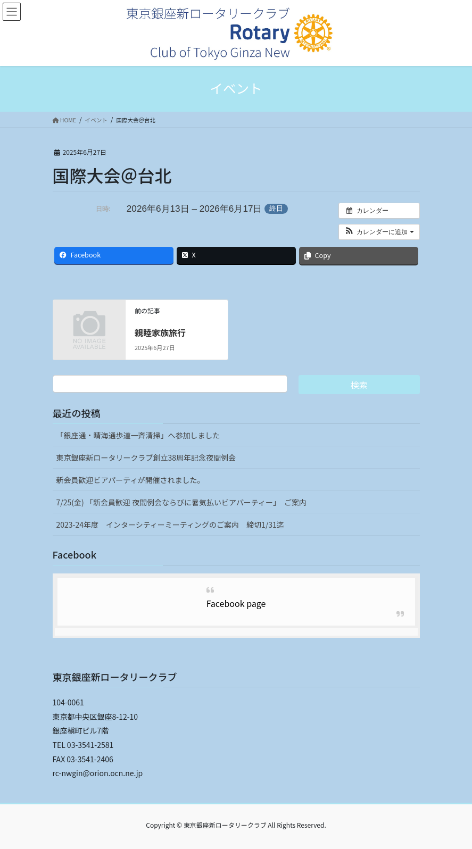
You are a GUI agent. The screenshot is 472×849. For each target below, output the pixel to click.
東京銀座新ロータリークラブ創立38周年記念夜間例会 (146, 457)
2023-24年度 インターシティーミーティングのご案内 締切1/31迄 (170, 524)
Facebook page (236, 603)
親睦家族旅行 (160, 332)
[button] (379, 231)
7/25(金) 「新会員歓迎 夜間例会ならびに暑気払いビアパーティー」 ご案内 (181, 502)
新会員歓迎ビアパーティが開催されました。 (130, 480)
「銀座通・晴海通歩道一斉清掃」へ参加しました (138, 435)
